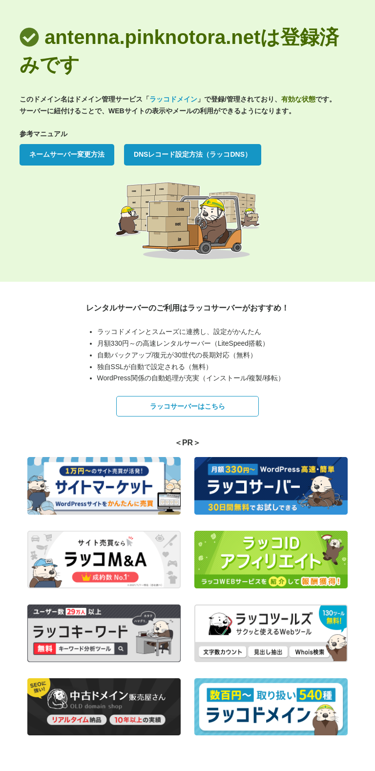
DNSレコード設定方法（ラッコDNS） (192, 154)
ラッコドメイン (173, 99)
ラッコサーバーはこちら (187, 406)
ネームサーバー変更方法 (66, 154)
